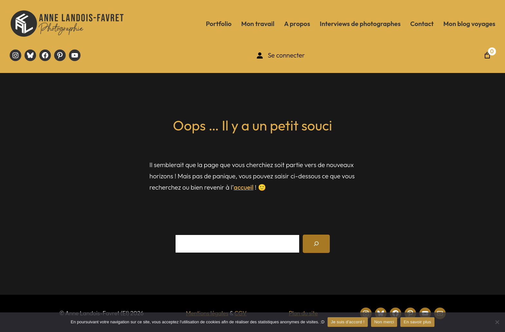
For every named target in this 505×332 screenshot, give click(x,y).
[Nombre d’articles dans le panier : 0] (487, 55)
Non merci (384, 321)
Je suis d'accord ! (348, 321)
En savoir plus (417, 321)
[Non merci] (497, 322)
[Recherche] (316, 244)
